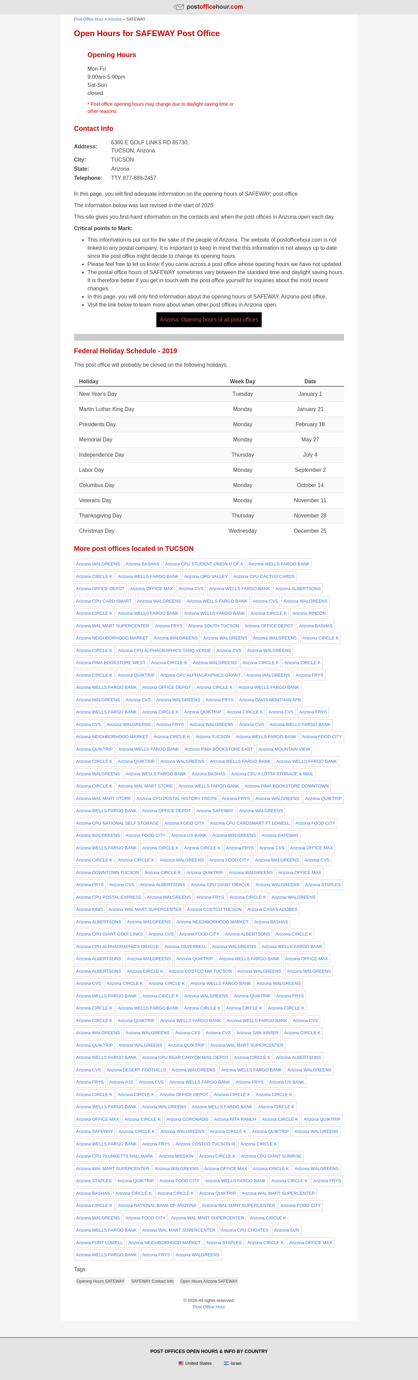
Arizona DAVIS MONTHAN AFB (270, 699)
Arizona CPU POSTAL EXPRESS (108, 897)
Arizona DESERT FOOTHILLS (136, 1069)
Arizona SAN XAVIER (257, 1032)
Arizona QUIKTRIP (136, 675)
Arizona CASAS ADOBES (272, 909)
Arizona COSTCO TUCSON (214, 909)
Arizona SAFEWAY (215, 810)
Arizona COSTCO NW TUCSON (200, 971)
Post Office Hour (89, 19)
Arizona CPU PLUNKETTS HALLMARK (114, 1156)
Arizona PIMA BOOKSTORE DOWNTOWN (287, 786)
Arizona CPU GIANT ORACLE (220, 884)
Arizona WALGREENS (98, 563)
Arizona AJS (121, 1082)
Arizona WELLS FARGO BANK (279, 563)
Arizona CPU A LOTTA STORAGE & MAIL (272, 773)
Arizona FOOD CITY (322, 736)
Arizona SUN (286, 1230)
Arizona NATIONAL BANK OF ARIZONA (157, 1205)
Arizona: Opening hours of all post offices (209, 319)
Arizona (115, 19)
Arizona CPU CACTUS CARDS (263, 576)
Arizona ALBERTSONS (298, 588)
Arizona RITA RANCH (235, 1119)
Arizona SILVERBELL (185, 946)
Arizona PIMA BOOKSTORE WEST (111, 662)
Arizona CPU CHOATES (245, 1230)
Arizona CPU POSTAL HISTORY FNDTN (176, 798)
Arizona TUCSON (212, 736)
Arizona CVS (191, 588)
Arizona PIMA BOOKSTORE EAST (219, 749)
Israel (232, 1363)
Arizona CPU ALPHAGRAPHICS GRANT (200, 675)
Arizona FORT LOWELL (99, 1242)
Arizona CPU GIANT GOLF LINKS (109, 934)
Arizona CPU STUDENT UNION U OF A (204, 563)
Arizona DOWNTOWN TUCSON (107, 872)
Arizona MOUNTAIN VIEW (284, 749)
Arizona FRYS (168, 625)
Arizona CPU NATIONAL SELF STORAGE (117, 823)
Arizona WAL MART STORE (145, 786)
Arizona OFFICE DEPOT (100, 588)
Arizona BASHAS (142, 563)
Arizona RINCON (309, 613)
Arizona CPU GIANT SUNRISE (271, 1156)
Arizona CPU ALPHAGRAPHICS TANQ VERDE (164, 650)
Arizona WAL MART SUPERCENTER (112, 625)
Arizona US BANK (189, 835)
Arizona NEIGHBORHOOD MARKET (112, 637)
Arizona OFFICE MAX (151, 588)
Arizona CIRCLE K (94, 576)
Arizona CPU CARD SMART (103, 601)
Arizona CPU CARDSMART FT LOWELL (250, 823)
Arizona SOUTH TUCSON (213, 625)
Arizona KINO (89, 909)
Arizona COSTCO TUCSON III (205, 1143)
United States (195, 1363)
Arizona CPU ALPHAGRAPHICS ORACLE (117, 946)
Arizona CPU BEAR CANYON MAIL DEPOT (185, 1057)
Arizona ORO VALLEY (206, 576)
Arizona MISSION (176, 1156)
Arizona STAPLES (323, 884)
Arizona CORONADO (187, 1119)
